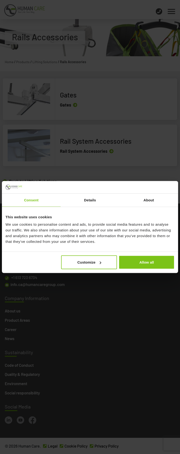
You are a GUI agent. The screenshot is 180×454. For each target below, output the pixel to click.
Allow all (146, 262)
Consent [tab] (31, 200)
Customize (89, 262)
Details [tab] (90, 200)
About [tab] (148, 200)
